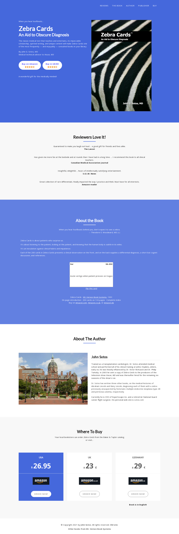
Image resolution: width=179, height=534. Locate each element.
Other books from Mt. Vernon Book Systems (89, 529)
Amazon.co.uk (94, 302)
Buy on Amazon (30, 65)
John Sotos (86, 525)
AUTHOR (130, 5)
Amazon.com (81, 302)
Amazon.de (109, 302)
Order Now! (41, 494)
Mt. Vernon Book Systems (95, 297)
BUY (155, 5)
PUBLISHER (143, 5)
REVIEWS (104, 5)
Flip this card (91, 288)
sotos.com (139, 400)
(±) (119, 232)
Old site (114, 525)
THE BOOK (117, 5)
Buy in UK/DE (52, 65)
